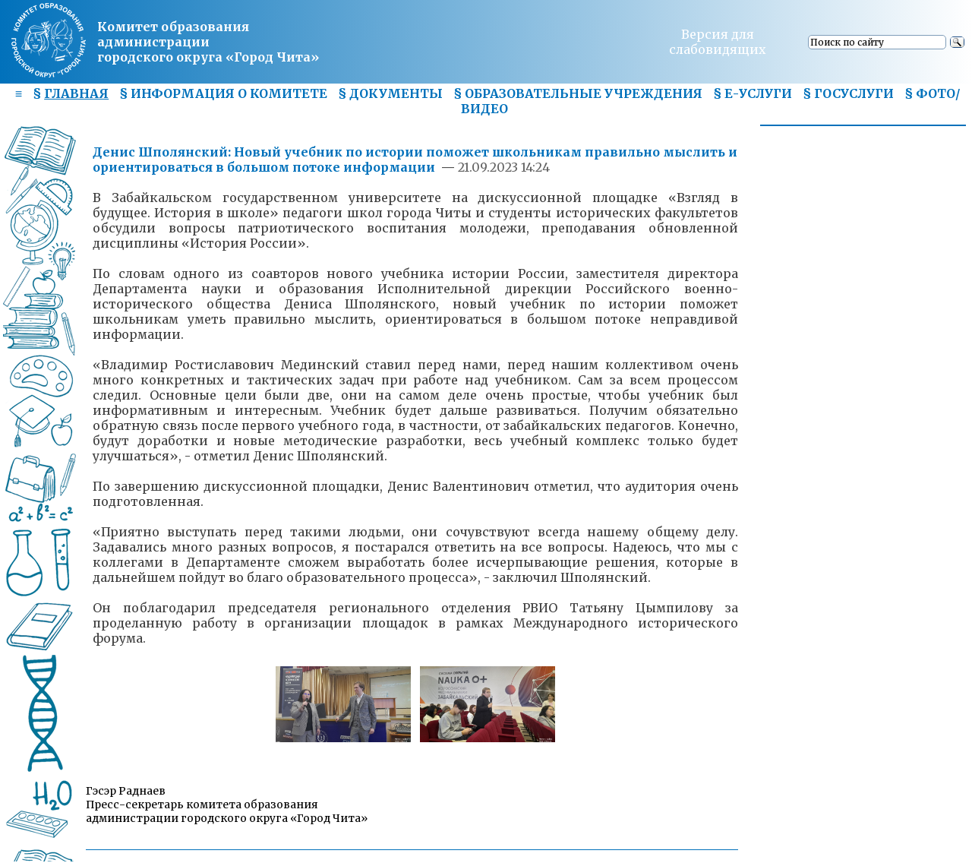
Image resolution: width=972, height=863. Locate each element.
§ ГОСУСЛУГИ (848, 93)
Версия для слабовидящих (717, 42)
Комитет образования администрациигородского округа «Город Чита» (208, 42)
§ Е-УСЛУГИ (752, 93)
